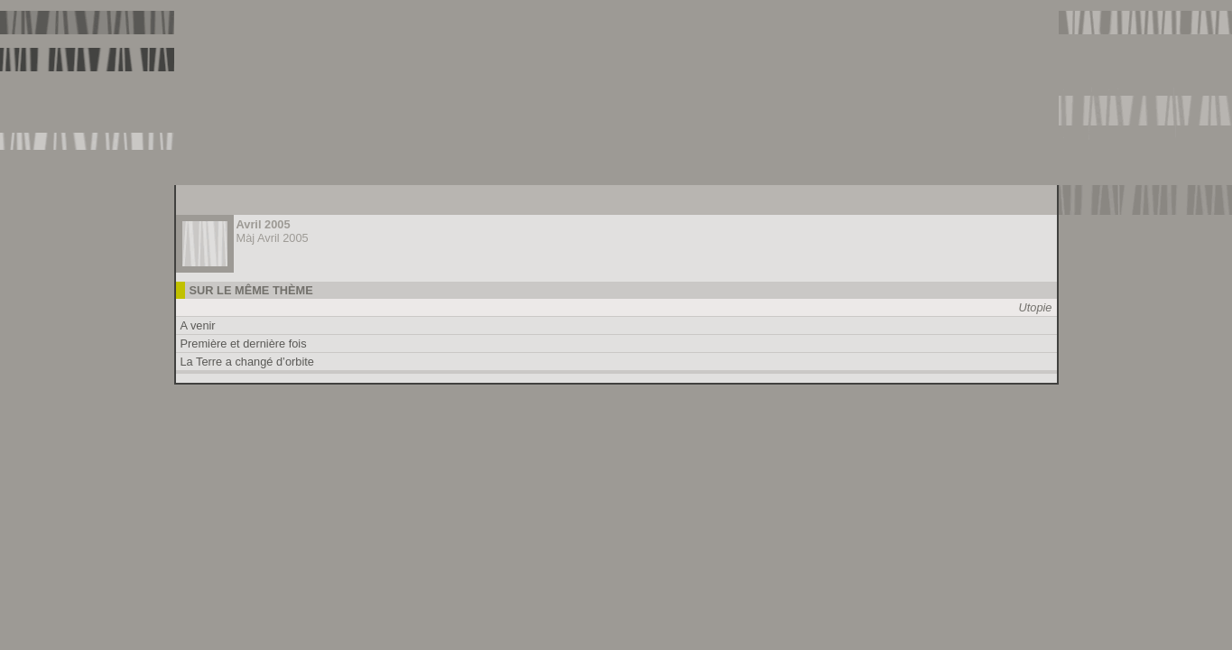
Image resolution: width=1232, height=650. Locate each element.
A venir (198, 325)
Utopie (1035, 307)
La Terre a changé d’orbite (247, 361)
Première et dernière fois (244, 343)
